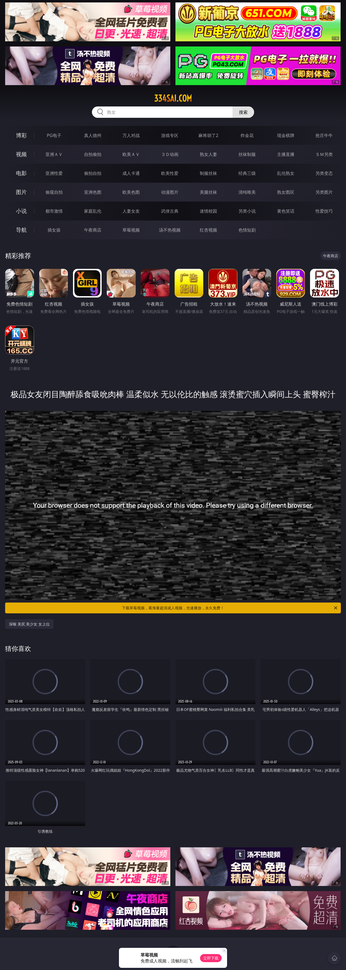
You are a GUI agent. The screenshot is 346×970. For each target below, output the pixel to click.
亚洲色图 (92, 192)
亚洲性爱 (54, 173)
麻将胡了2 (208, 135)
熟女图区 (285, 192)
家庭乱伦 (92, 211)
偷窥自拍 (54, 192)
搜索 (243, 112)
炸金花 (247, 135)
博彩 (21, 135)
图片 (21, 192)
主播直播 (285, 154)
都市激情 (54, 211)
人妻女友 (131, 211)
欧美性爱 (169, 173)
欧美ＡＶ (131, 154)
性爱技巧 (324, 211)
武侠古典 (169, 211)
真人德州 (92, 135)
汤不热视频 (170, 230)
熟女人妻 (208, 154)
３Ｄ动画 (169, 154)
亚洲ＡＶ (54, 154)
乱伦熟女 (285, 173)
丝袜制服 (247, 154)
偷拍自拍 (92, 173)
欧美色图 (131, 192)
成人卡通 (131, 173)
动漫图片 (169, 192)
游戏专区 (169, 135)
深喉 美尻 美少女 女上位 (29, 624)
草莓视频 (131, 230)
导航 (21, 229)
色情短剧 (247, 230)
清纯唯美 (247, 192)
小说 (21, 211)
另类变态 (324, 173)
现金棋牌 (285, 135)
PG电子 (54, 135)
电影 (21, 173)
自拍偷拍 (92, 154)
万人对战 (131, 135)
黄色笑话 (285, 211)
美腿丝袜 (208, 192)
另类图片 (324, 192)
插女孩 (54, 230)
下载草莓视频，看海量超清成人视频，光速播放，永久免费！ (230, 608)
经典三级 (247, 173)
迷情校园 (208, 211)
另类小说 (247, 211)
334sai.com (173, 98)
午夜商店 (92, 230)
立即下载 (210, 958)
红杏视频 (208, 230)
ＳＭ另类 (324, 154)
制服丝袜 (208, 173)
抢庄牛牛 (324, 135)
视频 (21, 154)
